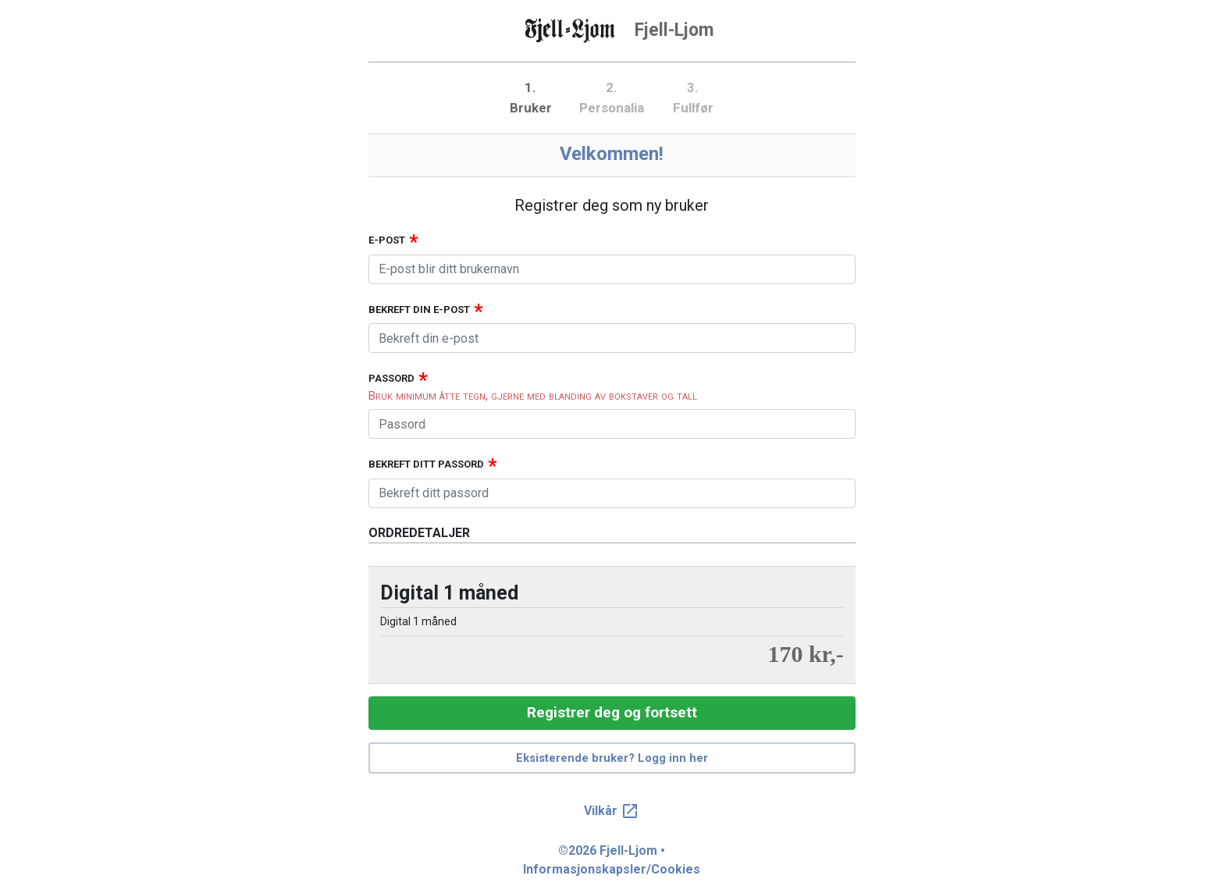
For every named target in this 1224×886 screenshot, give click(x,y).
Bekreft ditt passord (426, 464)
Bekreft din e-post (419, 309)
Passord (391, 378)
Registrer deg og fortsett (612, 712)
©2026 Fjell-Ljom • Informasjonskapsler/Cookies (611, 860)
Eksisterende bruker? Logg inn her (612, 758)
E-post (386, 240)
